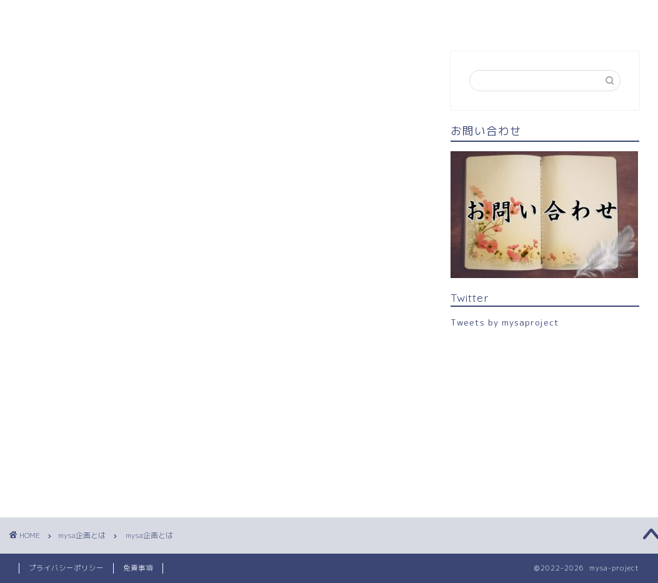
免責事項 (138, 568)
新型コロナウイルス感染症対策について (468, 16)
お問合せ (271, 16)
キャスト (202, 16)
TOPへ (43, 16)
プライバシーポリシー (66, 568)
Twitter (337, 16)
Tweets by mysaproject (505, 322)
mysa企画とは (120, 16)
